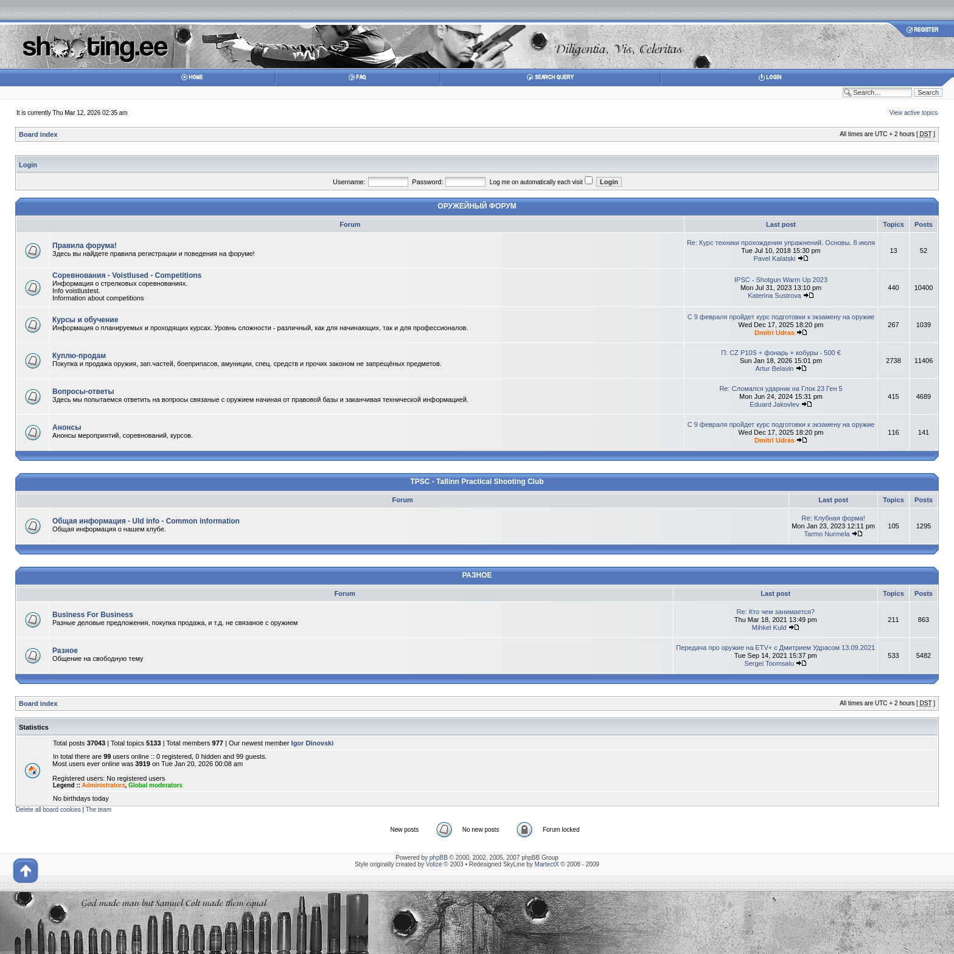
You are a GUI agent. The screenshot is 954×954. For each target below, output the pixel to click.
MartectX (547, 864)
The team (98, 809)
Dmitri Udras (774, 332)
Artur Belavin (775, 368)
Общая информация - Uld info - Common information (146, 521)
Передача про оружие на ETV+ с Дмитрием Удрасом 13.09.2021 (775, 647)
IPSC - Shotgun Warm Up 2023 (780, 279)
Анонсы (66, 427)
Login (28, 164)
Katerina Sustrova (774, 295)
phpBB (439, 857)
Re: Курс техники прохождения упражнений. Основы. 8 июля (781, 242)
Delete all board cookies (48, 809)
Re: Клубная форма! (833, 518)
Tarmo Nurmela (827, 533)
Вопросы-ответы (83, 391)
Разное (65, 650)
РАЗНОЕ (477, 575)
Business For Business (92, 614)
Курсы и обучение (85, 320)
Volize (434, 864)
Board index (38, 134)
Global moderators (155, 785)
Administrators (103, 785)
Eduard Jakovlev (774, 404)
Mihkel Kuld (769, 627)
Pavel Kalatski (774, 258)
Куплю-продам (79, 355)
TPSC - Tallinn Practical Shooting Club (476, 481)
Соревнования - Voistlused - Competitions (126, 275)
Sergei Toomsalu (769, 663)
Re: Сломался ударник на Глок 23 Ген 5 (780, 388)
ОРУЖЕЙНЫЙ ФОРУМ (476, 206)
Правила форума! (84, 245)
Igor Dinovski (312, 743)
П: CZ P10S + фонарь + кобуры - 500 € (781, 352)
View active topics (914, 112)
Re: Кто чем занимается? (775, 611)
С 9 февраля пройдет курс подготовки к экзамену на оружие (781, 316)
